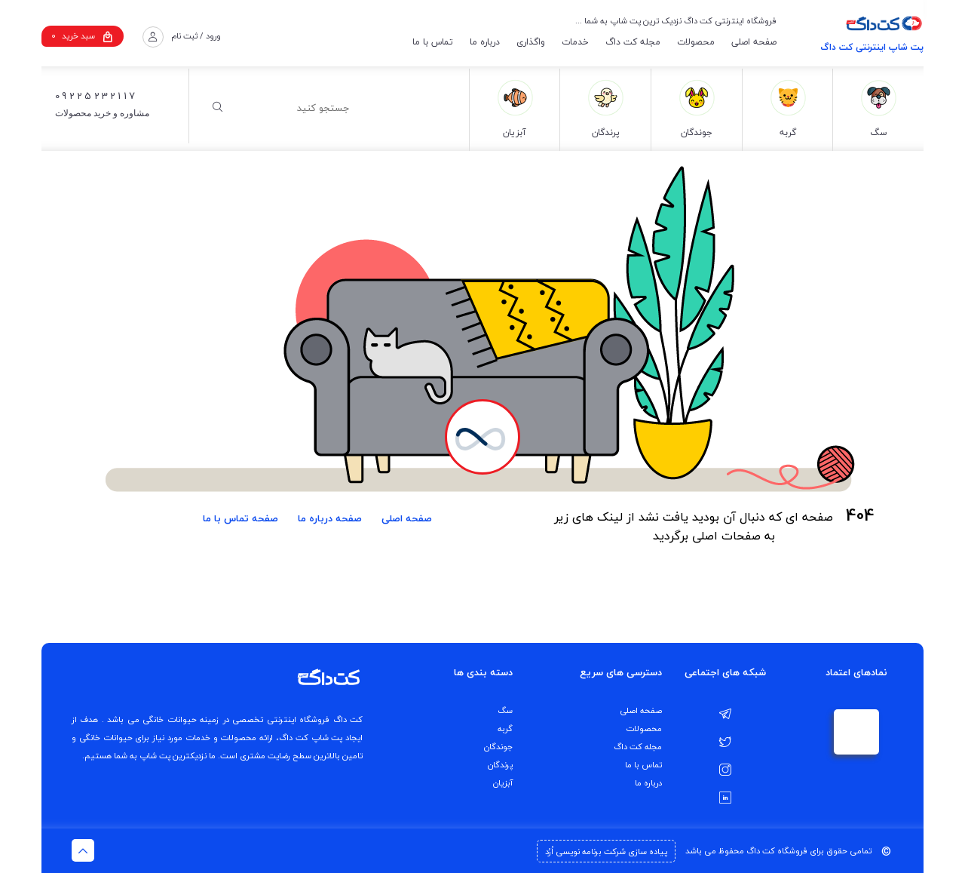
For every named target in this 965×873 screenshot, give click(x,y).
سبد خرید (82, 36)
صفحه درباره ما (330, 518)
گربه (505, 728)
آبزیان (503, 783)
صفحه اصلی (754, 42)
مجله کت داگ (632, 42)
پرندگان (500, 765)
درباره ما (485, 42)
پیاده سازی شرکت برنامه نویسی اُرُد (606, 851)
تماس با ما (432, 42)
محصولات (696, 42)
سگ (505, 710)
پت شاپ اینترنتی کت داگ (872, 47)
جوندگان (498, 746)
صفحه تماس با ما (240, 518)
